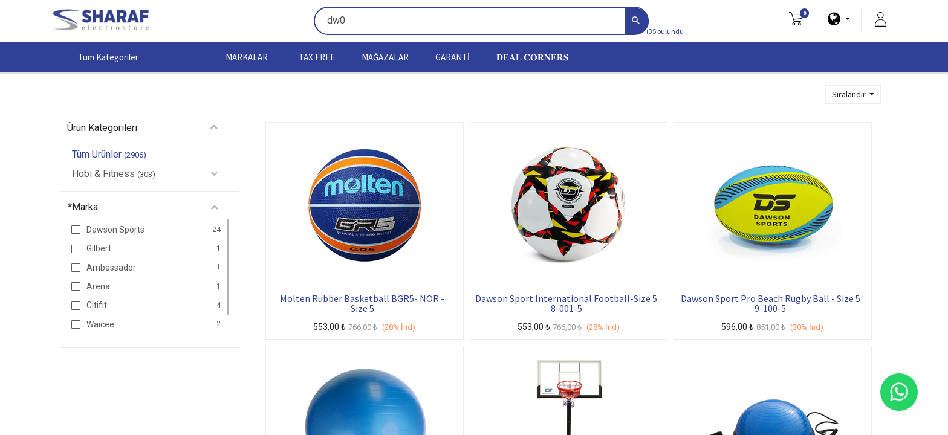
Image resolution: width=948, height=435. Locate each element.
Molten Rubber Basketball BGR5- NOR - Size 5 (362, 304)
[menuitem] (316, 57)
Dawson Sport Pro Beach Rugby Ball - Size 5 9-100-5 (770, 304)
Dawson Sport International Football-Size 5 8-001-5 (566, 304)
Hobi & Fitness (103, 173)
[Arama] (637, 21)
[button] (853, 94)
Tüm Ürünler (97, 154)
